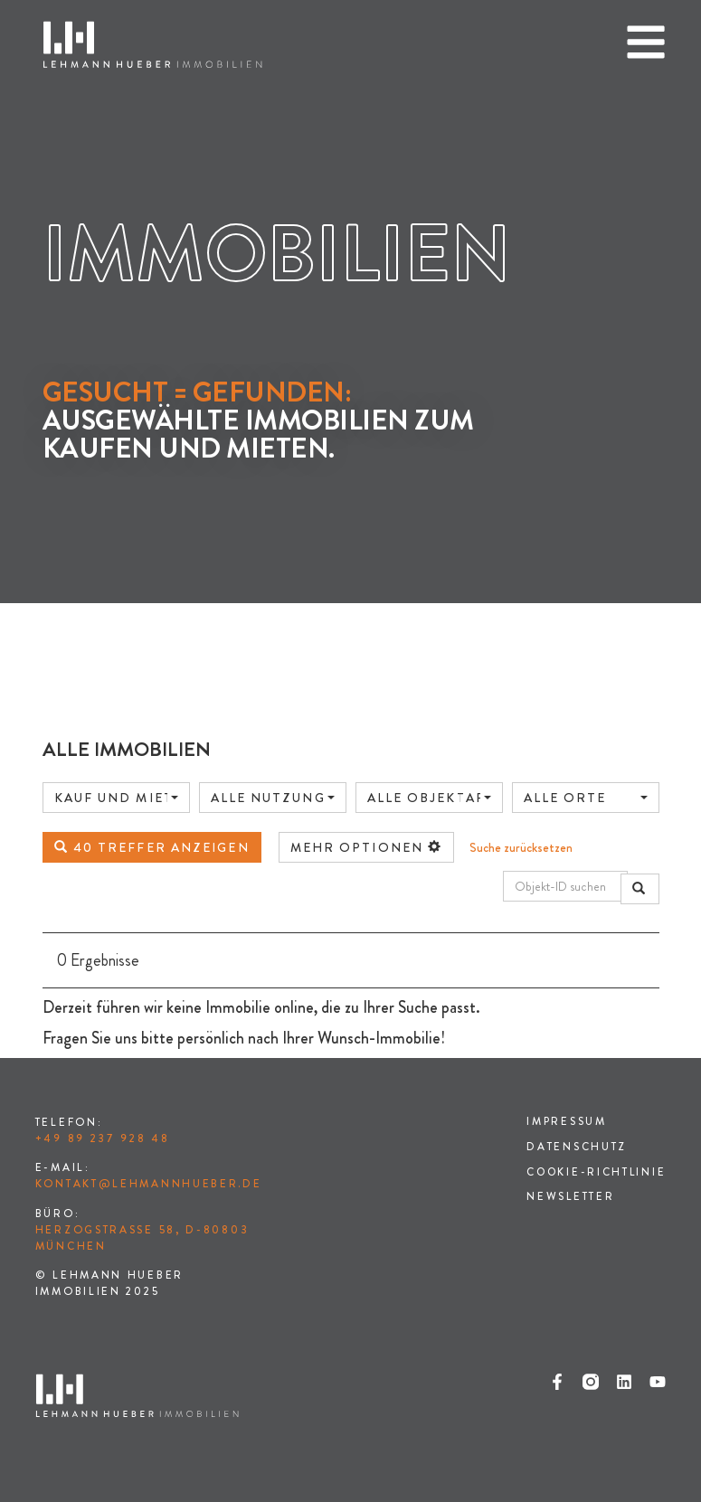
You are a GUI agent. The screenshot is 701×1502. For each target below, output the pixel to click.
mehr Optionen (366, 847)
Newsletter (568, 1198)
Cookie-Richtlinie (595, 1173)
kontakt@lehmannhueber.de (148, 1184)
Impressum (564, 1122)
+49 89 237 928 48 (102, 1138)
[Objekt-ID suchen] (566, 886)
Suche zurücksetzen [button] (521, 847)
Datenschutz (574, 1147)
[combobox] (116, 797)
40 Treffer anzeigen (152, 847)
